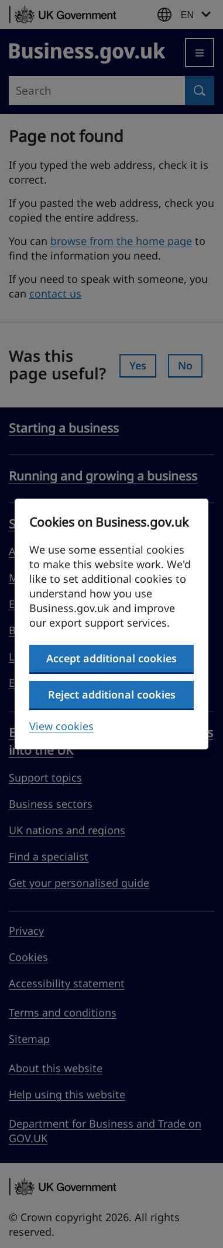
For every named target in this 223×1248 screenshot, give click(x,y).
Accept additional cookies (111, 658)
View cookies (61, 726)
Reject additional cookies (112, 694)
